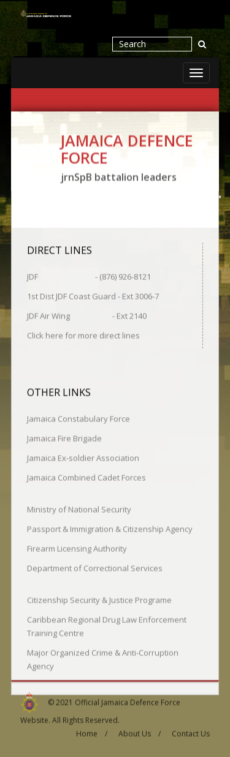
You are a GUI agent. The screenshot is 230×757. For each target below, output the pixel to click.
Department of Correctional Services (95, 567)
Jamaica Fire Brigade (64, 437)
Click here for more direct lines (83, 334)
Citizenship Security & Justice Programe (99, 598)
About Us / (139, 731)
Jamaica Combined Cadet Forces (86, 476)
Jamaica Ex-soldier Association (83, 456)
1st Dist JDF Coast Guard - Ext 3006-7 (93, 295)
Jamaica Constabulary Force (78, 417)
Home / (91, 731)
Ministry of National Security (79, 508)
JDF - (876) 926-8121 (89, 275)
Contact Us (191, 731)
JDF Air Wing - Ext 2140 (87, 314)
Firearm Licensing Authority (77, 547)
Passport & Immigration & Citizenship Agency (110, 527)
